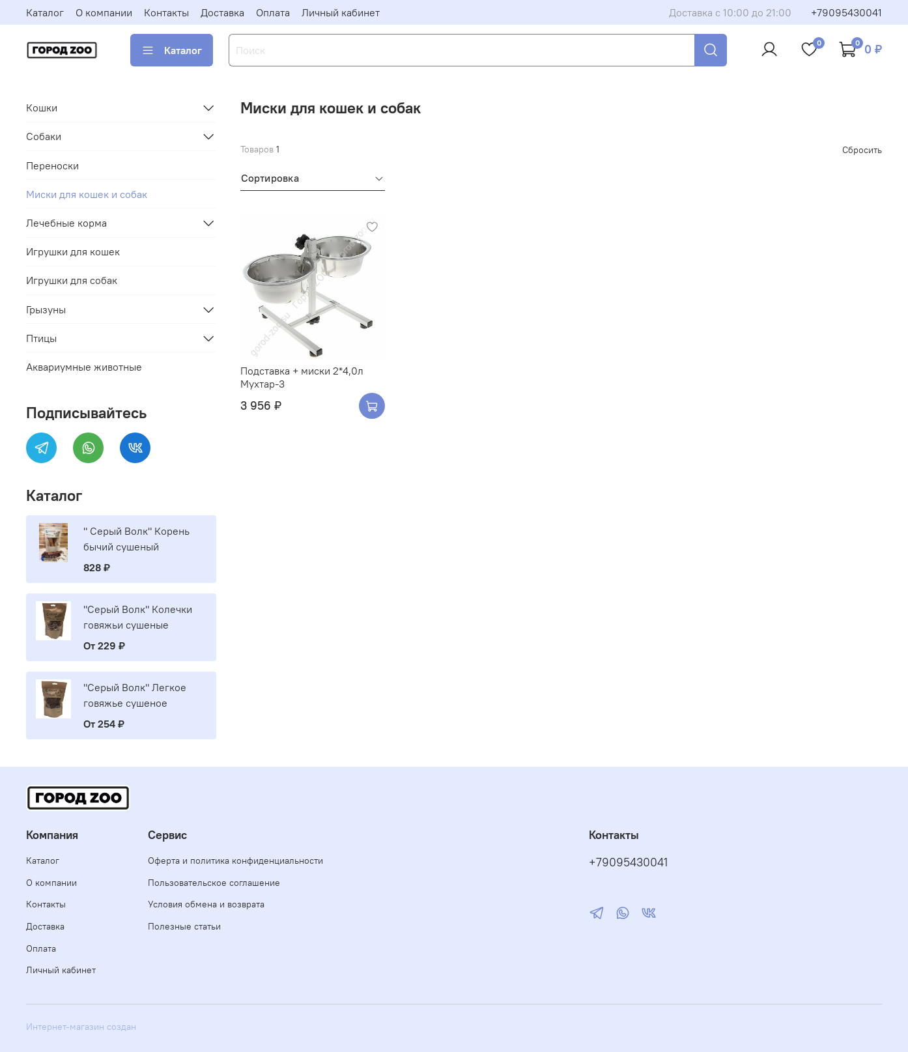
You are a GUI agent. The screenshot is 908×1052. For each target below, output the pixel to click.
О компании (104, 12)
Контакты (166, 12)
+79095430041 (846, 12)
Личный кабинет (341, 12)
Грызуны (46, 309)
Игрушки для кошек (73, 251)
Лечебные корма (66, 222)
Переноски (52, 165)
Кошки (41, 107)
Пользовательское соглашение (214, 883)
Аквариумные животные (84, 366)
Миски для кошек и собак (86, 194)
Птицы (41, 338)
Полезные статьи (184, 926)
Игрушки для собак (71, 280)
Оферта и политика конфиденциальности (235, 860)
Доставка (222, 12)
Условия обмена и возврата (206, 904)
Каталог (45, 12)
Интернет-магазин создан (81, 1026)
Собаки (43, 136)
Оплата (273, 12)
